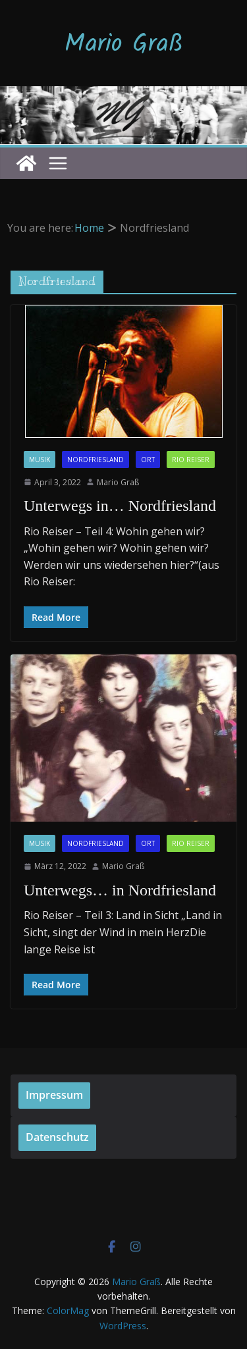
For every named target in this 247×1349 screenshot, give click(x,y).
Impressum (54, 1095)
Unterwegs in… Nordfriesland (120, 505)
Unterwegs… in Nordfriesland (120, 890)
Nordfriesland (95, 459)
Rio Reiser (190, 459)
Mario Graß (124, 45)
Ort (148, 459)
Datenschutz (57, 1137)
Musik (39, 459)
